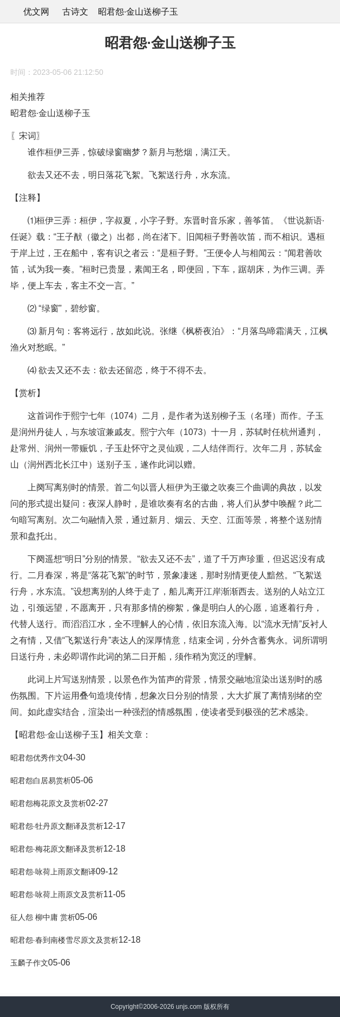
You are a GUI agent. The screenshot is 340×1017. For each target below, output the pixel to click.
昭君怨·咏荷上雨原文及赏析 (56, 894)
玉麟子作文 (29, 962)
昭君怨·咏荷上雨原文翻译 (53, 871)
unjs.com (189, 1006)
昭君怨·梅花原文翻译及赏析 (56, 849)
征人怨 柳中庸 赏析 (42, 917)
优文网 (36, 11)
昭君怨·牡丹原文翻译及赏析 (56, 826)
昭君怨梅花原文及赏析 (48, 803)
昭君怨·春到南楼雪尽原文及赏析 (64, 940)
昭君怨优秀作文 (36, 757)
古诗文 (75, 11)
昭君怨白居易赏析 (40, 780)
